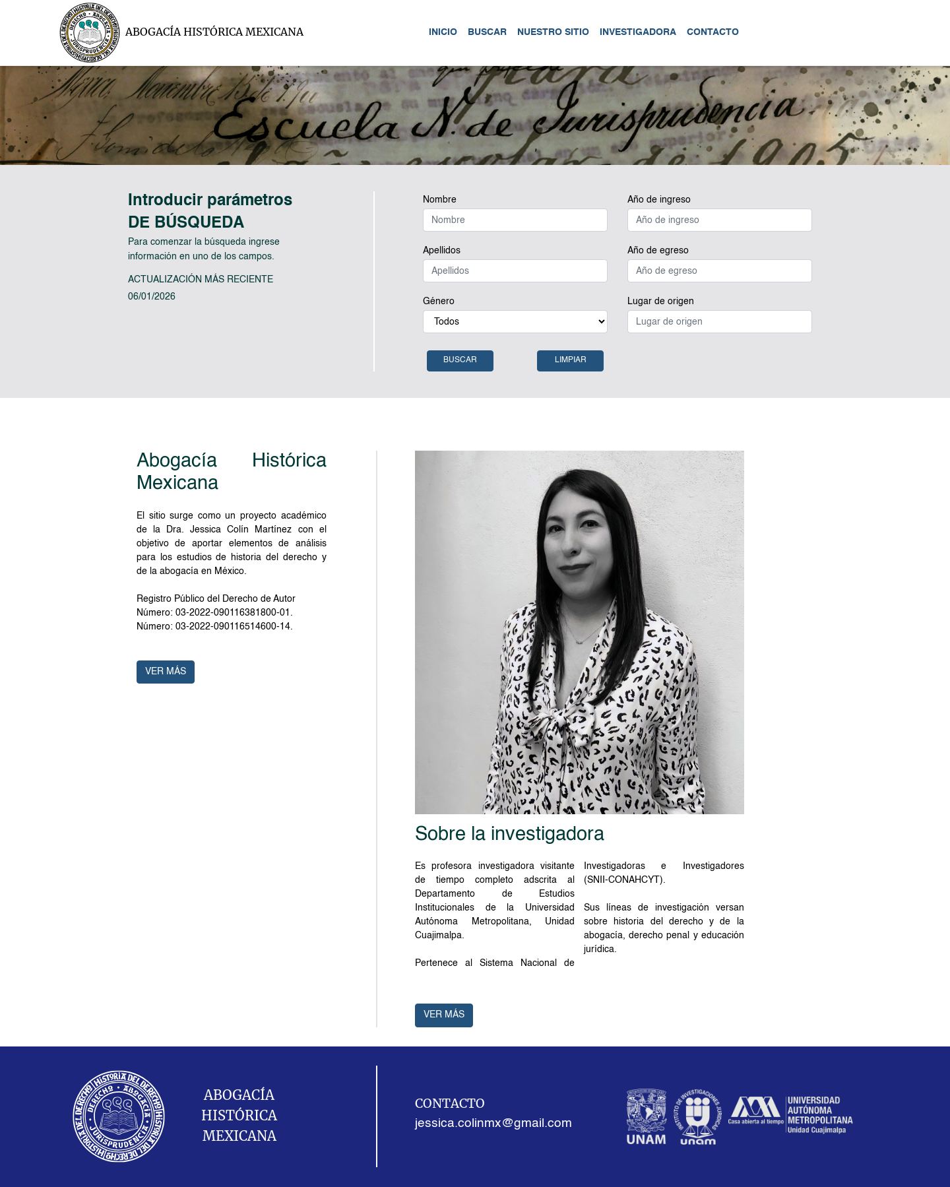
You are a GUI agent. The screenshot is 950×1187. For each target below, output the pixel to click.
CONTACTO (713, 32)
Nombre (440, 200)
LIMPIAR (570, 360)
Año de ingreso (659, 200)
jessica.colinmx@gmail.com (493, 1124)
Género (439, 301)
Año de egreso (658, 250)
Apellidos (441, 250)
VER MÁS (165, 671)
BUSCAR (487, 32)
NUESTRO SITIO (553, 32)
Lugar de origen (660, 301)
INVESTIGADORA (638, 32)
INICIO (443, 32)
